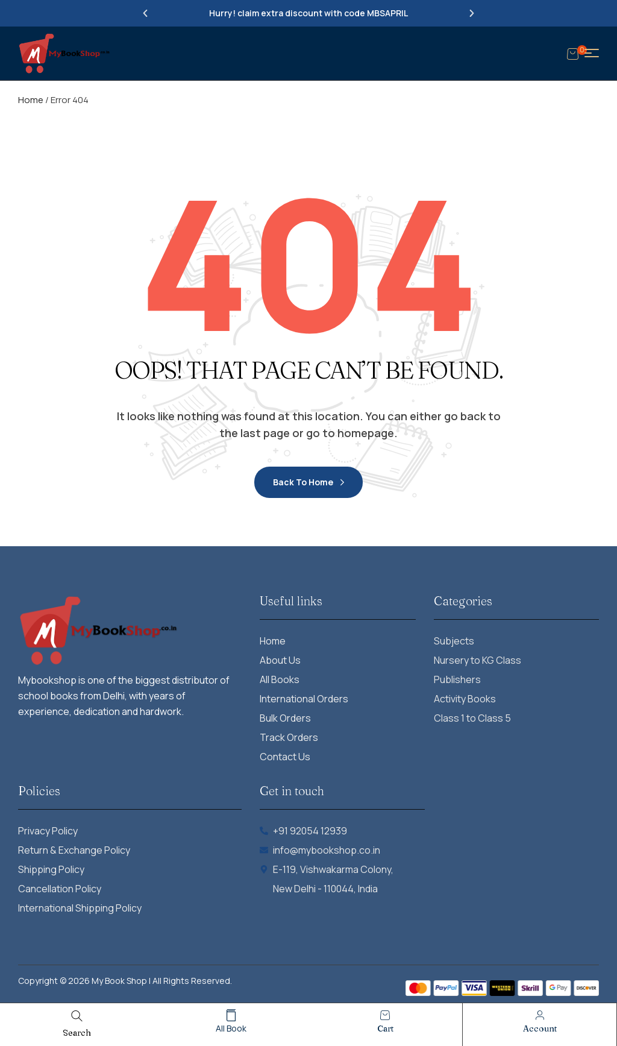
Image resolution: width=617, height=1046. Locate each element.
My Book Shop (119, 980)
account (540, 1028)
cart (385, 1028)
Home (30, 99)
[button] (145, 13)
